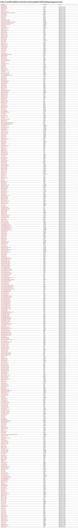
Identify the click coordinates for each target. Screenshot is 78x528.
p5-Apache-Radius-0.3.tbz (5, 257)
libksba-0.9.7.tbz (4, 190)
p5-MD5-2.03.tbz (4, 325)
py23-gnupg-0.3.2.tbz (4, 403)
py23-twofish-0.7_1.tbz (5, 412)
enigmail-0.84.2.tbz (4, 91)
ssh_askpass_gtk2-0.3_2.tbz (6, 477)
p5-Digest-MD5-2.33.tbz (5, 316)
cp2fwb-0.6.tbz (3, 65)
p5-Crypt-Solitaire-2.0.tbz (5, 302)
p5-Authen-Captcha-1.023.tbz (6, 258)
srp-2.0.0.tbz (3, 471)
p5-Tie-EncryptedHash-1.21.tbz (6, 339)
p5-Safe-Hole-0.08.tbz (5, 337)
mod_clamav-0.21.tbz (5, 216)
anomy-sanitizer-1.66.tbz (5, 20)
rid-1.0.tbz (2, 429)
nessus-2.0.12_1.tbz (4, 221)
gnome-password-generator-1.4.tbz (7, 122)
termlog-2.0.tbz (3, 500)
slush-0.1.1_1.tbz (4, 457)
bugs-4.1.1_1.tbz (4, 45)
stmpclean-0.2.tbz (4, 486)
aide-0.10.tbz (3, 17)
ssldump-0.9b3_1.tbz (4, 478)
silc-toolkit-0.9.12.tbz (4, 451)
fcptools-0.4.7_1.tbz (4, 97)
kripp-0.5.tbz (3, 175)
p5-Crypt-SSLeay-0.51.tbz (5, 299)
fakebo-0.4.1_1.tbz (4, 93)
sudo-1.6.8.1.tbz (4, 492)
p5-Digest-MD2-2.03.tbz (5, 314)
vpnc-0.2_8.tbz (3, 511)
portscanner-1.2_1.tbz (5, 385)
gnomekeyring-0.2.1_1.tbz (5, 124)
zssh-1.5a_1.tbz (4, 526)
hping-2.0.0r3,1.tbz (4, 146)
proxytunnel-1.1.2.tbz (4, 395)
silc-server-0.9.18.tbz (4, 450)
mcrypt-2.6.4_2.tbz (4, 210)
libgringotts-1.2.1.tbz (4, 188)
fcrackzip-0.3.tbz (4, 98)
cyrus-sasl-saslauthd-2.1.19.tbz (6, 75)
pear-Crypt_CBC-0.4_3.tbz (5, 353)
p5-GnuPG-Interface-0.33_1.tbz (6, 323)
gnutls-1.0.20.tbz (4, 128)
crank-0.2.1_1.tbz (4, 69)
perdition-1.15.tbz (4, 355)
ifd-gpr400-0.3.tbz (4, 152)
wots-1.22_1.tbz (4, 517)
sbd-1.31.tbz (3, 439)
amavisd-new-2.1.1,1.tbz (5, 19)
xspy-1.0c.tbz (3, 522)
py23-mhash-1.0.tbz (4, 405)
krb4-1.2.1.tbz (3, 173)
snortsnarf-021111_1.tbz (5, 466)
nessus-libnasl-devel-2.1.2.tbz (6, 225)
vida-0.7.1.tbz (3, 507)
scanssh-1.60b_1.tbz (4, 441)
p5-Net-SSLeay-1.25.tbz (5, 329)
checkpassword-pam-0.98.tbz (6, 54)
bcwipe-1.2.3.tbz (4, 33)
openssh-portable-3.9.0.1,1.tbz (6, 249)
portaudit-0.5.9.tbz (4, 383)
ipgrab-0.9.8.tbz (3, 161)
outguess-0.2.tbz (4, 256)
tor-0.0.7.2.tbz (3, 503)
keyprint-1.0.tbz (3, 169)
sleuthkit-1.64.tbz (4, 455)
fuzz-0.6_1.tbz (3, 114)
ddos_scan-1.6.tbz (4, 78)
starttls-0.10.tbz (3, 484)
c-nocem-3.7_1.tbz (4, 46)
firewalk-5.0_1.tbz (4, 101)
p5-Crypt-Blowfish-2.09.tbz (5, 268)
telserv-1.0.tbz (3, 499)
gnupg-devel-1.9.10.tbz (5, 127)
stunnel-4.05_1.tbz (4, 488)
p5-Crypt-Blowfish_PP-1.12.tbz (6, 269)
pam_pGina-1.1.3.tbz (4, 345)
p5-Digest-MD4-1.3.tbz (5, 315)
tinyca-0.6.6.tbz (3, 502)
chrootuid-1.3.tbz (4, 56)
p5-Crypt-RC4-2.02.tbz (5, 292)
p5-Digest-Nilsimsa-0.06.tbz (6, 318)
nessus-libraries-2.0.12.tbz (5, 226)
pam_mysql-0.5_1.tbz (5, 344)
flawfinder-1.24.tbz (4, 102)
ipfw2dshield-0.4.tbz (4, 160)
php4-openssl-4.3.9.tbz (5, 367)
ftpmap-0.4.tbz (3, 113)
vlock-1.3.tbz (3, 508)
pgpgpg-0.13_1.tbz (4, 359)
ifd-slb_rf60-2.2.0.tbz (4, 153)
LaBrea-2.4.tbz (3, 10)
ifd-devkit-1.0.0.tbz (4, 151)
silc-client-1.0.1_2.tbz (4, 449)
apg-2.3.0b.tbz (3, 25)
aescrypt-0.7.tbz (4, 16)
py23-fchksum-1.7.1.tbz (5, 402)
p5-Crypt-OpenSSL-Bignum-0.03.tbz (7, 285)
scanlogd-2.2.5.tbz (4, 440)
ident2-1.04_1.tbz (4, 149)
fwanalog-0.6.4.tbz (4, 115)
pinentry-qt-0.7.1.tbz (4, 377)
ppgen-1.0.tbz (3, 388)
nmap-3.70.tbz (3, 236)
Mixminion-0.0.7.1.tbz (5, 11)
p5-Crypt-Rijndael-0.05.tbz (5, 298)
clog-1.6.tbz (3, 62)
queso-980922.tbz (4, 419)
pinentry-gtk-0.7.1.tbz (4, 376)
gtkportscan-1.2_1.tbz (5, 138)
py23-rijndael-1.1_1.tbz (5, 411)
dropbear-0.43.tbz (4, 87)
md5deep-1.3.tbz (4, 211)
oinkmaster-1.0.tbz (4, 243)
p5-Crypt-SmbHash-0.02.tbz (6, 301)
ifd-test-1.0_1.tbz (4, 154)
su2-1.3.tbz (3, 489)
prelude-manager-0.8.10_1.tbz (6, 390)
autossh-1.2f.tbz (4, 31)
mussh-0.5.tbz (3, 218)
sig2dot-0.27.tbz (4, 448)
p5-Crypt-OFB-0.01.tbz (5, 283)
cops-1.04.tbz (3, 64)
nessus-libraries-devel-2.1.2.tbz (6, 227)
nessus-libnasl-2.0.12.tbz (5, 224)
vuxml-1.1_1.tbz (4, 514)
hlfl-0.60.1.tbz (3, 143)
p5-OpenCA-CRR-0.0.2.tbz (5, 332)
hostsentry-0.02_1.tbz (5, 145)
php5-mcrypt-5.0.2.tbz (5, 368)
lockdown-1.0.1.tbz (4, 202)
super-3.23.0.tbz (4, 494)
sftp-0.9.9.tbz (3, 444)
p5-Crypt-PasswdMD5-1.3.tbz (6, 291)
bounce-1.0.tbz (3, 41)
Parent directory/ (4, 5)
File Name (3, 4)
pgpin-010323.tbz (4, 360)
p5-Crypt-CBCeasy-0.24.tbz (6, 272)
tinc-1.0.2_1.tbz (3, 501)
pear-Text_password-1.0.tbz (6, 354)
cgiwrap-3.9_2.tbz (4, 53)
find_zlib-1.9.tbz (4, 99)
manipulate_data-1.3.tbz (5, 209)
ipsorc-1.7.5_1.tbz (4, 164)
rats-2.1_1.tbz (3, 425)
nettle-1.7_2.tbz (3, 232)
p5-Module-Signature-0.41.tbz (6, 328)
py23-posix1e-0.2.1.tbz (5, 407)
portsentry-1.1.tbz (4, 387)
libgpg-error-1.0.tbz (4, 187)
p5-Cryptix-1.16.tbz (4, 309)
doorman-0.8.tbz (4, 85)
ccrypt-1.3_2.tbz (4, 49)
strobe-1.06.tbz (3, 487)
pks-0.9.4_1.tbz (3, 380)
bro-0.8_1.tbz (3, 42)
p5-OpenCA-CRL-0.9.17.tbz (6, 331)
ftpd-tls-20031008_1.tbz (5, 112)
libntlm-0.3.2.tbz (4, 194)
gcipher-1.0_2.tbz (4, 120)
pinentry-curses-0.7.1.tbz (5, 375)
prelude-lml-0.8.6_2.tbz (5, 389)
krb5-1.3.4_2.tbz (4, 174)
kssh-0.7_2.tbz (3, 176)
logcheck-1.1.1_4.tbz (4, 203)
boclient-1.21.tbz (4, 38)
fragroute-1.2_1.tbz (4, 105)
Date (59, 4)
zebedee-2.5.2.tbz (4, 524)
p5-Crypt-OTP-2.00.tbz (5, 284)
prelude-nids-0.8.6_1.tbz (5, 391)
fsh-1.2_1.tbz (3, 108)
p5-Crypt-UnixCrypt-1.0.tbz (5, 307)
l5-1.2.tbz (2, 179)
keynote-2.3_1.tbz (4, 168)
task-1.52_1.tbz (3, 496)
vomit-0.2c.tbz (3, 510)
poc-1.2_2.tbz (3, 382)
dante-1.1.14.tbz (4, 76)
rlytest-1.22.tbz (3, 432)
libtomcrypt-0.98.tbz (4, 197)
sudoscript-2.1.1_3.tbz (5, 493)
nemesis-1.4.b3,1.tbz (4, 220)
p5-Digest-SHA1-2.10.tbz (5, 320)
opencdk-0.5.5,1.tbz (4, 246)
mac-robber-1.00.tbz (4, 206)
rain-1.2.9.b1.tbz (4, 424)
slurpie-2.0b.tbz (3, 456)
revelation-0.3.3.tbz (4, 428)
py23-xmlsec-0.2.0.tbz (5, 413)
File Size (44, 4)
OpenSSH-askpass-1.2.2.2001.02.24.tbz (8, 12)
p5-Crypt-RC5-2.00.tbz (5, 293)
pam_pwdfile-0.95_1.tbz (5, 347)
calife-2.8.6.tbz (3, 48)
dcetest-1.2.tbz (3, 77)
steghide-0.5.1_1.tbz (4, 485)
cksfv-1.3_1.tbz (3, 57)
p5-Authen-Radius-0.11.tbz (5, 262)
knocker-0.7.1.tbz (4, 172)
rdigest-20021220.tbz (4, 427)
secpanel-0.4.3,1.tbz (4, 443)
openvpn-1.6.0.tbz (4, 253)
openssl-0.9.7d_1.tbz (4, 250)
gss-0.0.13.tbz (3, 137)
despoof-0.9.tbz (3, 79)
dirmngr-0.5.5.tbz (4, 83)
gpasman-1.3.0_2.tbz (4, 131)
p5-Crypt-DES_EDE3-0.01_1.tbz (6, 277)
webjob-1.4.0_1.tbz (4, 516)
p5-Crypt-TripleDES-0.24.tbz (6, 303)
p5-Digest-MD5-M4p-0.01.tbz (6, 317)
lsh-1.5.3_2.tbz (3, 204)
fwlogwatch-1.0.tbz (4, 116)
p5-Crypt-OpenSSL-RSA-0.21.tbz (7, 287)
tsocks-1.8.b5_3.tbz (4, 506)
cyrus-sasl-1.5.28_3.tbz (5, 72)
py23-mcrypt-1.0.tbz (4, 404)
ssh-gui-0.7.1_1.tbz (4, 472)
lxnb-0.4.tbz (3, 205)
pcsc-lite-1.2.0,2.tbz (4, 350)
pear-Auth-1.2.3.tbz (4, 351)
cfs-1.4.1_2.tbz (3, 50)
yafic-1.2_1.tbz (3, 523)
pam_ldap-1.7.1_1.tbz (5, 343)
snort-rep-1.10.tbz (4, 464)
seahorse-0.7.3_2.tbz (4, 442)
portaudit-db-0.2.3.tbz (5, 384)
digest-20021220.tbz (4, 82)
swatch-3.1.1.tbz (4, 495)
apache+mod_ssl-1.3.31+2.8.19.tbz (7, 23)
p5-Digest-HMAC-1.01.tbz (5, 313)
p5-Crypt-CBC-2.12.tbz (5, 271)
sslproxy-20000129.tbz (5, 479)
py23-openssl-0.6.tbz (4, 406)
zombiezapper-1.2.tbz (5, 525)
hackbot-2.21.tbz (4, 139)
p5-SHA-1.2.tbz (3, 336)
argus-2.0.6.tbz (3, 26)
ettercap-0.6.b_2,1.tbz (5, 92)
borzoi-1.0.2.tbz (3, 39)
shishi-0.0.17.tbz (4, 447)
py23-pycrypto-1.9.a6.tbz (5, 410)
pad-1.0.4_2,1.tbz (4, 340)
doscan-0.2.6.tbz (4, 86)
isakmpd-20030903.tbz (5, 165)
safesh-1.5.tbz (3, 436)
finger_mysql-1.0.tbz (4, 100)
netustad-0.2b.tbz (4, 233)
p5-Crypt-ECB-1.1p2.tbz (5, 278)
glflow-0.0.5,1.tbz (4, 121)
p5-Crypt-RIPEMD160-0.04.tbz (6, 295)
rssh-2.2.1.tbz (3, 433)
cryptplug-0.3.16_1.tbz (5, 70)
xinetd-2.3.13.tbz (4, 518)
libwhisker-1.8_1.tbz (4, 198)
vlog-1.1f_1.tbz (3, 509)
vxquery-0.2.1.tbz (4, 515)
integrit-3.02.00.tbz (4, 158)
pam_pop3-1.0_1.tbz (4, 346)
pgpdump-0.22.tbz (4, 358)
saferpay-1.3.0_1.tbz (4, 435)
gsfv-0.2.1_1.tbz (4, 136)
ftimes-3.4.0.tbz (3, 109)
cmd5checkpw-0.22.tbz (5, 63)
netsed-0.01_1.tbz (4, 231)
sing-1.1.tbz (3, 454)
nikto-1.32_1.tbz (4, 235)
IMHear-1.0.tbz (3, 9)
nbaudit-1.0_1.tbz (4, 219)
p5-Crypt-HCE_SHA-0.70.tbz (6, 280)
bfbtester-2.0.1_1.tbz (4, 35)
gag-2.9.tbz (3, 117)
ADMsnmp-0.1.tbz (4, 8)
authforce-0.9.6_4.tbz (4, 30)
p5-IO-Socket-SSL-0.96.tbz (5, 324)
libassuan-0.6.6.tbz (4, 181)
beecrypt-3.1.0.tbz (4, 34)
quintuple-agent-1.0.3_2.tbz (6, 420)
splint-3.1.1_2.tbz (4, 469)
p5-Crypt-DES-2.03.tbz (5, 276)
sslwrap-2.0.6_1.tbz (4, 481)
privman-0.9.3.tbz (4, 392)
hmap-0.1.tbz (3, 144)
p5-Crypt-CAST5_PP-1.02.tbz (6, 270)
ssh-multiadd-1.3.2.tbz (5, 473)
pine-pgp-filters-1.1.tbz (5, 373)
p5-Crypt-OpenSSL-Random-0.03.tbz (7, 288)
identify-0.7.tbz (3, 150)
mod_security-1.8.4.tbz (5, 217)
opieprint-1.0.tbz (4, 254)
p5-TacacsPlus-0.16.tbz (5, 338)
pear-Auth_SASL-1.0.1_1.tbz (6, 352)
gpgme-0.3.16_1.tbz (4, 132)
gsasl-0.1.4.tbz (3, 135)
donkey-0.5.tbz (3, 84)
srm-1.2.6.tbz (3, 470)
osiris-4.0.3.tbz (3, 255)
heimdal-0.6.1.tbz (4, 142)
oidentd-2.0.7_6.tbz (4, 242)
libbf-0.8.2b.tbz (3, 182)
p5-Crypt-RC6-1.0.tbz (5, 294)
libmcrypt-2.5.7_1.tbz (4, 191)
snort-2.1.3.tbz (3, 463)
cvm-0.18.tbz (3, 71)
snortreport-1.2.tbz (4, 465)
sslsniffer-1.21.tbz (4, 480)
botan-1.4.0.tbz (3, 40)
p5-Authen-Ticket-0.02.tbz (5, 265)
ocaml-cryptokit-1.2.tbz (5, 241)
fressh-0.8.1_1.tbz (4, 107)
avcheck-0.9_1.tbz (4, 32)
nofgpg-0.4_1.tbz (4, 239)
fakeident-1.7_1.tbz (4, 94)
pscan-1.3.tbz (3, 396)
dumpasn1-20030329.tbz (5, 90)
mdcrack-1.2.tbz (4, 212)
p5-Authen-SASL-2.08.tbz (5, 263)
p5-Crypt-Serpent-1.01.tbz (5, 300)
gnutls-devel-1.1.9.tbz (5, 129)
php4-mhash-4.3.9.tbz (5, 366)
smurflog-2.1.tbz (4, 459)
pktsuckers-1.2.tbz (4, 381)
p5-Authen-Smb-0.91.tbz (5, 264)
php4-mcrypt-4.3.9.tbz (5, 365)
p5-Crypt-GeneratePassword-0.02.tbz (7, 279)
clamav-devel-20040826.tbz (6, 60)
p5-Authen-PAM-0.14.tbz (5, 261)
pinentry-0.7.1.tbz (4, 374)
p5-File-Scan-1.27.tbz (5, 322)
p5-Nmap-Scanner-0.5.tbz (5, 330)
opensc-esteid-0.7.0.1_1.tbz (6, 247)
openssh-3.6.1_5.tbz (4, 248)
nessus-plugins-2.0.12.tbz (5, 228)
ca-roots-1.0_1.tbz (4, 47)
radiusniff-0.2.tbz (4, 422)
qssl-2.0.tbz (3, 417)
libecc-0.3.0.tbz (3, 183)
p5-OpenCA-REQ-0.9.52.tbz (6, 335)
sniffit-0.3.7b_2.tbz (4, 462)
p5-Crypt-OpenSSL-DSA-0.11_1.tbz (7, 286)
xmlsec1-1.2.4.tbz (4, 521)
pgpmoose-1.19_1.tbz (5, 361)
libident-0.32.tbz (4, 189)
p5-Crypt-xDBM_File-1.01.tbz (6, 308)
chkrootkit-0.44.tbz (4, 55)
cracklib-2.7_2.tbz (4, 68)
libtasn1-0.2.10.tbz (4, 196)
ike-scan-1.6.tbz (4, 157)
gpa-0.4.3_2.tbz (3, 130)
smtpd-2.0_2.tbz (4, 458)
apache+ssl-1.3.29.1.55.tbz (6, 24)
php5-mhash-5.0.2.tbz (5, 369)
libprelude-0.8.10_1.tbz (5, 195)
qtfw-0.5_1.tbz (3, 418)
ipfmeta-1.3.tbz (3, 159)
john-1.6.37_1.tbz (4, 166)
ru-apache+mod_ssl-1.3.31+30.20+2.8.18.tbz (9, 434)
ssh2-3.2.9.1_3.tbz (4, 474)
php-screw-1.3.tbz (4, 362)
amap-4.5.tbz (3, 18)
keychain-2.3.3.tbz (4, 167)
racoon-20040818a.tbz (5, 421)
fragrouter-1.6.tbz (4, 106)
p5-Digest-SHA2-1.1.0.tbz (5, 321)
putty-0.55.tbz (3, 397)
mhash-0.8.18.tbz (4, 213)
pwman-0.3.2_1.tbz (4, 398)
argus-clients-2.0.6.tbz (5, 27)
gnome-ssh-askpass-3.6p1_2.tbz (6, 123)
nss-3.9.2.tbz (3, 240)
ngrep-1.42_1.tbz (4, 234)
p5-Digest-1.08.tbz (4, 310)
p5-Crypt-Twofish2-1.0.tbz (5, 306)
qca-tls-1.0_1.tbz (4, 414)
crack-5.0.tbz (3, 67)
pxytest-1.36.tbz (4, 399)
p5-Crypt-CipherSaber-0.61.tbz (6, 273)
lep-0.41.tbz (3, 180)
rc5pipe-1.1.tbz (3, 426)
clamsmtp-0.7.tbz (4, 61)
